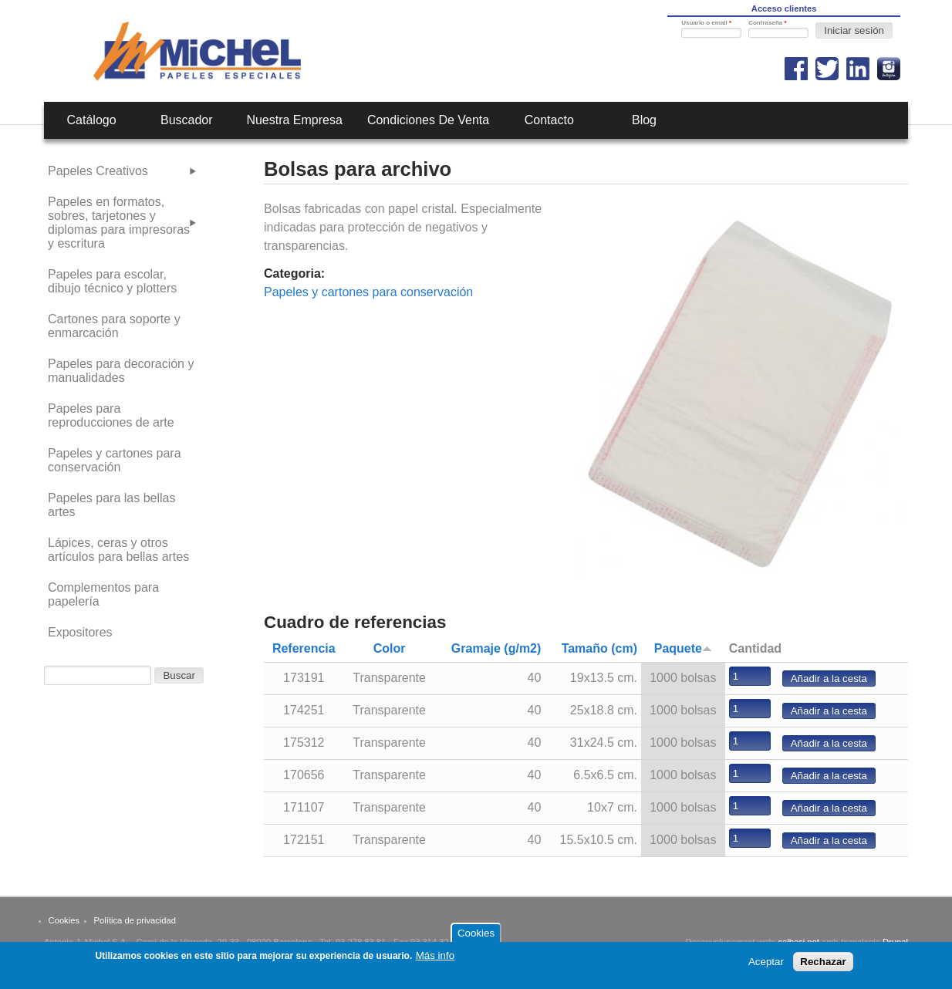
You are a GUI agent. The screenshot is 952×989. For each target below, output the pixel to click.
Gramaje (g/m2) (496, 648)
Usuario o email (706, 22)
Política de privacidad (135, 920)
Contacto (549, 120)
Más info (435, 959)
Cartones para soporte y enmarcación (114, 325)
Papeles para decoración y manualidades (121, 370)
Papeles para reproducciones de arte (111, 415)
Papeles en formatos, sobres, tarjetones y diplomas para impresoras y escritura (119, 222)
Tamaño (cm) (599, 648)
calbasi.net (798, 942)
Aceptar (766, 965)
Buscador (186, 120)
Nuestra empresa (294, 120)
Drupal (895, 942)
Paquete (683, 648)
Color (389, 648)
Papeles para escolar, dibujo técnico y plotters (112, 281)
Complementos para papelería (103, 594)
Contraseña (767, 22)
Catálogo (91, 120)
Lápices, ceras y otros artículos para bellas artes (118, 549)
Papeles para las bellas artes (111, 504)
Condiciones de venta (428, 120)
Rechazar (823, 965)
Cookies (64, 920)
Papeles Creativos (98, 170)
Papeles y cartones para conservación (368, 292)
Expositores (80, 632)
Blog (644, 120)
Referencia (304, 648)
